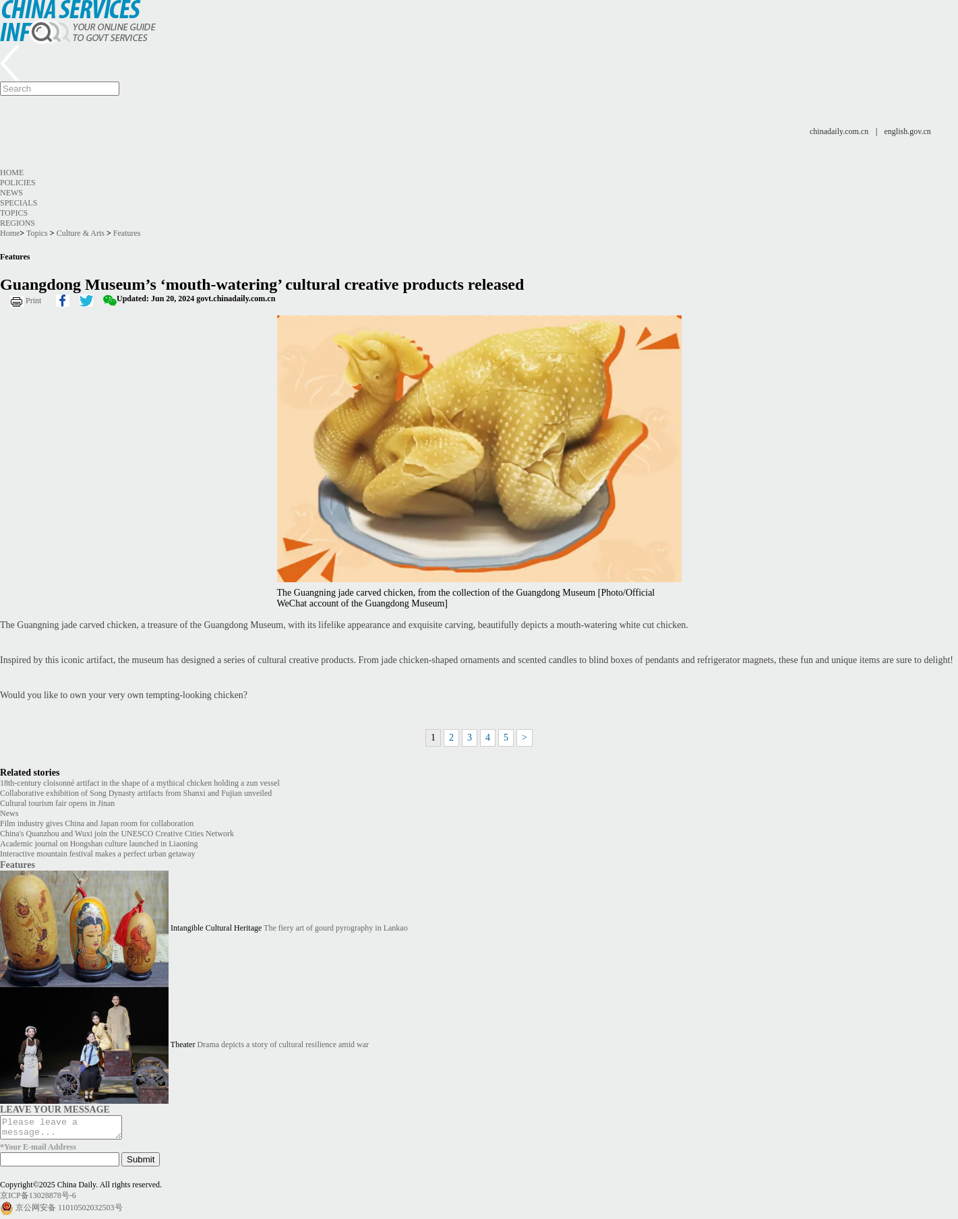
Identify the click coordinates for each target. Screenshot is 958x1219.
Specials (18, 203)
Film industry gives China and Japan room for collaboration (96, 823)
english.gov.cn (908, 131)
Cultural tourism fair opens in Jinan (57, 803)
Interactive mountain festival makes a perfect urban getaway (98, 853)
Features (127, 233)
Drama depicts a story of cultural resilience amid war (283, 1044)
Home (12, 172)
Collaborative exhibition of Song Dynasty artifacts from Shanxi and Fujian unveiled (136, 793)
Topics (14, 213)
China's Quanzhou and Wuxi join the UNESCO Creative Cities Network (117, 833)
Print (33, 300)
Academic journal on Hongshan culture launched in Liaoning (99, 843)
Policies (18, 182)
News (11, 192)
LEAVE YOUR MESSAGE (55, 1109)
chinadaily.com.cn (839, 131)
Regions (17, 223)
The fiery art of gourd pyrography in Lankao (336, 928)
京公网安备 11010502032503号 (69, 1211)
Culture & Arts (80, 233)
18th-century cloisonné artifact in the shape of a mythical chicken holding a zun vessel (140, 783)
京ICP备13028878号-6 (38, 1199)
